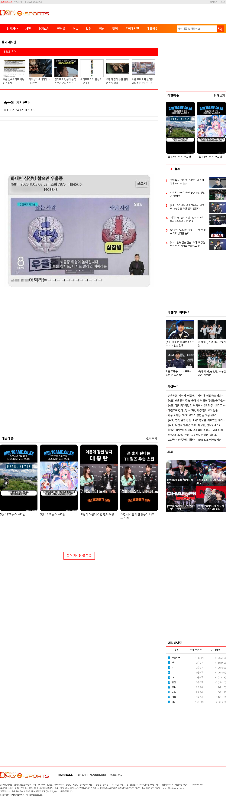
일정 (115, 28)
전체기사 (12, 28)
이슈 (76, 28)
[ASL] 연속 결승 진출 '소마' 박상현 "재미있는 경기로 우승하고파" (187, 244)
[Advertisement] (49, 334)
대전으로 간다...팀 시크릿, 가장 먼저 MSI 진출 (193, 410)
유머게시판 (132, 28)
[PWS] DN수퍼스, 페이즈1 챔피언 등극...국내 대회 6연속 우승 (197, 430)
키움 (172, 697)
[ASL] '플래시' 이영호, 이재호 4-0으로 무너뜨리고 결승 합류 (197, 405)
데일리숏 (152, 28)
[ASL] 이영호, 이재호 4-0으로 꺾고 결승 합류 (180, 344)
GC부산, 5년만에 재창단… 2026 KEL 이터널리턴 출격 (188, 232)
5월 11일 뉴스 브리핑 (52, 514)
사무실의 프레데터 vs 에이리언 (39, 81)
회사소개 (213, 2)
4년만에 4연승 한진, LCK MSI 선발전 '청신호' (187, 194)
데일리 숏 (8, 438)
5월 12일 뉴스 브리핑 (12, 514)
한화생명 (174, 657)
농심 (172, 692)
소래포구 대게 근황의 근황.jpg (91, 81)
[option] (196, 347)
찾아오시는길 (116, 775)
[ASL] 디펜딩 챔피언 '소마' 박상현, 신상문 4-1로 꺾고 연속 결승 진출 (197, 425)
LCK (175, 650)
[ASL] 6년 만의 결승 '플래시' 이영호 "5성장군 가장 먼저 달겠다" (187, 207)
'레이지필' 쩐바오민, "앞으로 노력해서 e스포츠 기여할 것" (187, 219)
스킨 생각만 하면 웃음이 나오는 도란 (137, 516)
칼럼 (89, 28)
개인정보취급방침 (98, 775)
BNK (172, 687)
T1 (171, 672)
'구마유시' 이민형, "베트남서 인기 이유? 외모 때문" (187, 182)
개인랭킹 (216, 650)
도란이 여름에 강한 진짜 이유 (97, 514)
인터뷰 (61, 28)
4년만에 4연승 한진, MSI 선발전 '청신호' (212, 373)
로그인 (223, 2)
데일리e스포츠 (6, 2)
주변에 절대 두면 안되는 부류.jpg (117, 81)
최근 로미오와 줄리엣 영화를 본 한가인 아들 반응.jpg (143, 81)
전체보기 (151, 438)
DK (171, 677)
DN (171, 702)
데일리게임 (19, 2)
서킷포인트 (196, 650)
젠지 (172, 662)
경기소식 (44, 28)
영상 (102, 28)
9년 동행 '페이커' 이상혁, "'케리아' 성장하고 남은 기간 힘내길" (197, 395)
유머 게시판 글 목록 (79, 555)
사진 (28, 28)
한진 (172, 682)
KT (171, 667)
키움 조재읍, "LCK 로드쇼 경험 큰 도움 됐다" (178, 373)
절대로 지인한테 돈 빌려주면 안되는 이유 (65, 81)
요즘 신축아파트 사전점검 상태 (13, 81)
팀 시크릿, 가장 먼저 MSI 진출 (212, 344)
